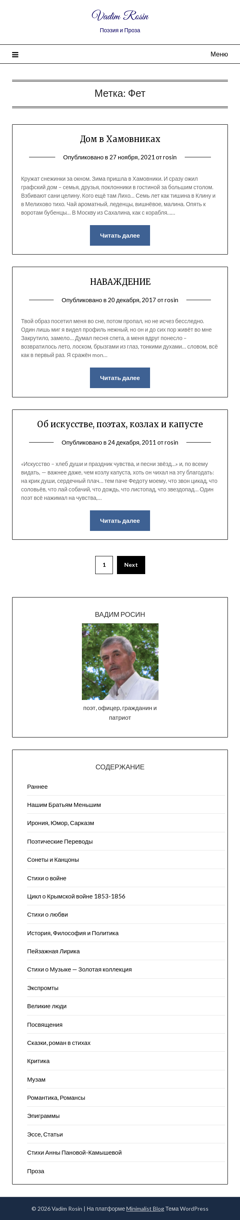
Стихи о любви (47, 914)
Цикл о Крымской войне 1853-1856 (76, 896)
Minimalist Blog (145, 1208)
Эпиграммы (43, 1115)
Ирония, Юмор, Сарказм (60, 822)
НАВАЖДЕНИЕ (120, 282)
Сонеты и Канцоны (53, 859)
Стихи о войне (46, 878)
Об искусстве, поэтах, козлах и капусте (120, 424)
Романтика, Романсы (56, 1097)
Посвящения (45, 1024)
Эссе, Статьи (45, 1134)
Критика (38, 1060)
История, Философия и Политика (73, 932)
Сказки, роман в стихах (58, 1042)
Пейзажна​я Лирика (53, 951)
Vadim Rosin (120, 16)
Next (131, 564)
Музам (36, 1079)
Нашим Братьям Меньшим (64, 804)
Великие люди (47, 1005)
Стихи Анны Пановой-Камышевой (74, 1152)
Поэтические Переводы (60, 841)
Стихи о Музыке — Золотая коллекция (79, 969)
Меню (219, 54)
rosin (170, 157)
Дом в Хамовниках (120, 139)
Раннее (37, 786)
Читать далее (120, 235)
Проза (35, 1170)
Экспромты (42, 987)
